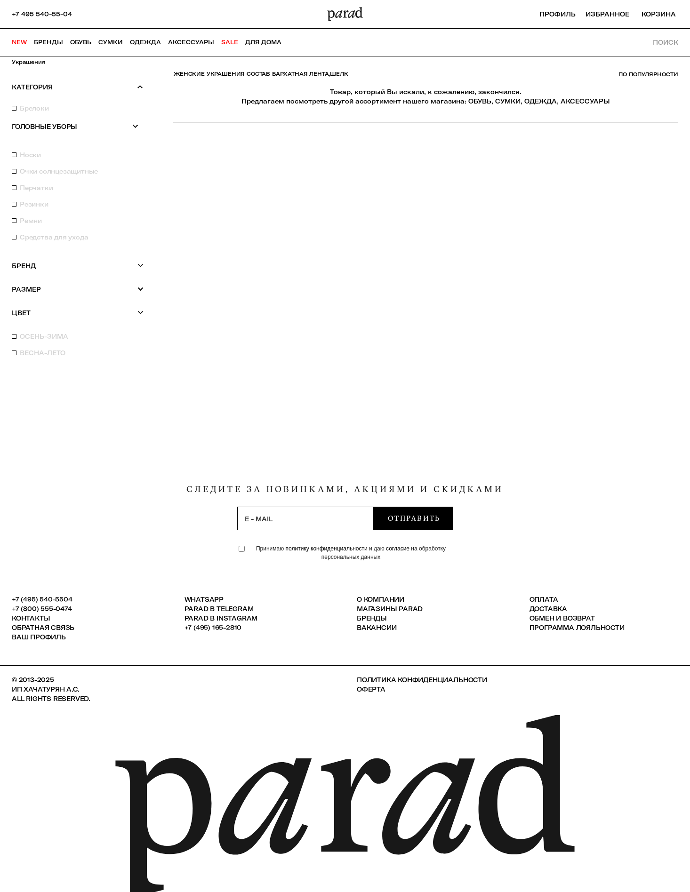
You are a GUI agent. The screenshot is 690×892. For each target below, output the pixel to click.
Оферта (371, 689)
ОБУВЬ (479, 101)
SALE (229, 42)
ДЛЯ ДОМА (263, 42)
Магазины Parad (390, 609)
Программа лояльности (577, 627)
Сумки (110, 42)
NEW (19, 42)
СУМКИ (508, 101)
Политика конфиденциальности (422, 680)
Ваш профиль (39, 637)
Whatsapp (204, 599)
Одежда (145, 42)
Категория (78, 87)
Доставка (548, 609)
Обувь (80, 42)
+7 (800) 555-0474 (42, 609)
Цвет (78, 313)
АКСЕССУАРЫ (585, 101)
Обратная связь (43, 627)
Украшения (29, 62)
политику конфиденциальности (327, 548)
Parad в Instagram (221, 618)
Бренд (78, 266)
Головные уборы (75, 126)
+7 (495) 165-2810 (213, 627)
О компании (380, 599)
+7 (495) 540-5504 (42, 599)
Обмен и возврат (562, 618)
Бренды (48, 42)
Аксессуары (191, 42)
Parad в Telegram (219, 609)
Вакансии (376, 627)
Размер (78, 289)
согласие (397, 548)
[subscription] (305, 518)
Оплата (544, 599)
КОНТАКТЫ (31, 618)
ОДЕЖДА (540, 101)
